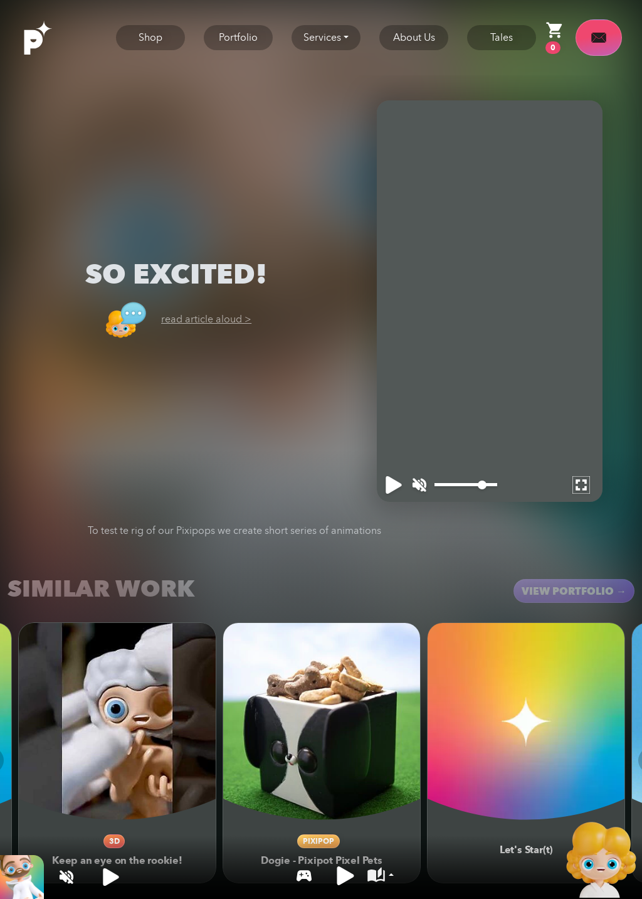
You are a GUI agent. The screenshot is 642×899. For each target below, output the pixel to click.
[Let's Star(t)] (526, 721)
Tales (501, 37)
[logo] (51, 36)
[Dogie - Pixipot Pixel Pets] (321, 721)
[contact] (599, 37)
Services (322, 37)
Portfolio (238, 37)
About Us (414, 37)
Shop (150, 37)
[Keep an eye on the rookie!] (117, 721)
